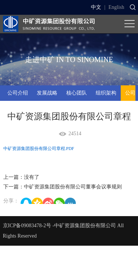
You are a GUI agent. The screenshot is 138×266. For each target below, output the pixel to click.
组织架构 (106, 93)
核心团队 (76, 93)
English (116, 7)
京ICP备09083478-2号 (27, 225)
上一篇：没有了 (21, 177)
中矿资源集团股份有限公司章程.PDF (38, 148)
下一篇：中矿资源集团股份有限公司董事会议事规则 (62, 187)
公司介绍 (17, 93)
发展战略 (47, 93)
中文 (96, 7)
